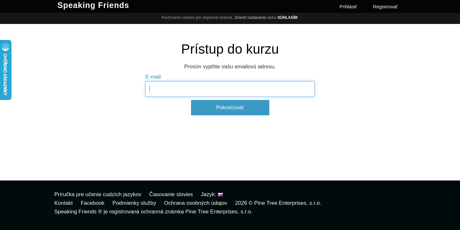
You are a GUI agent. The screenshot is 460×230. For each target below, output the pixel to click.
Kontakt (63, 203)
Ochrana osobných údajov (195, 203)
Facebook (92, 203)
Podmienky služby (134, 203)
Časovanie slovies (171, 194)
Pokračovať (230, 107)
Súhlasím (288, 17)
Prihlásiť (348, 6)
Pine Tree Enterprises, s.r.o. (287, 203)
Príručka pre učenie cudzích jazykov (97, 194)
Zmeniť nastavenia (250, 17)
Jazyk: (212, 194)
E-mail (153, 77)
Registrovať (385, 6)
